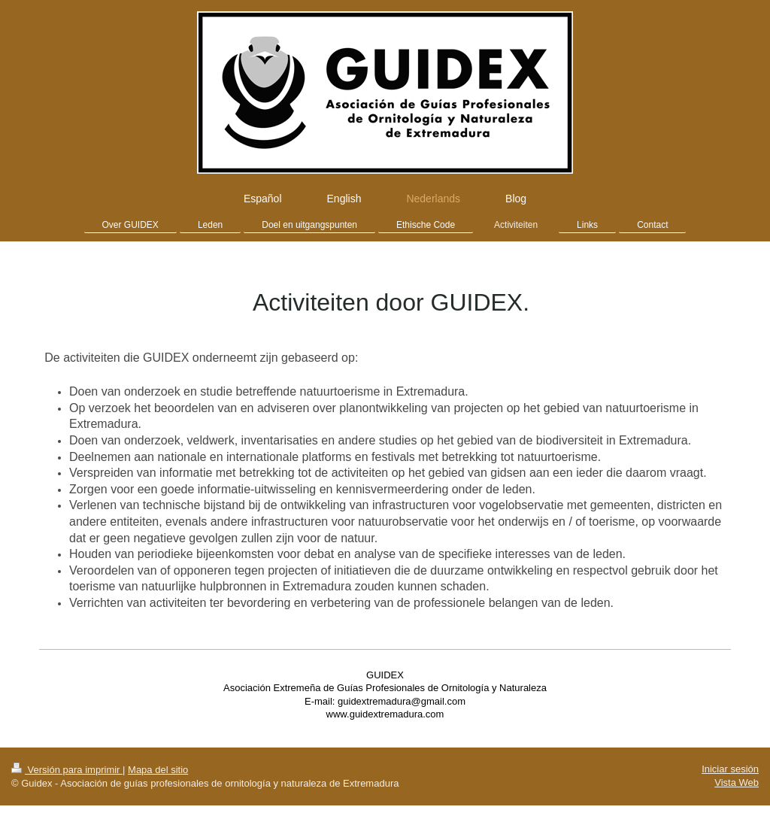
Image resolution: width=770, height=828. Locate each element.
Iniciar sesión (730, 769)
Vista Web (736, 782)
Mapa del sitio (158, 769)
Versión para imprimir (67, 769)
